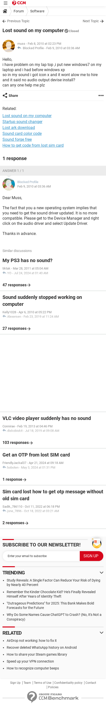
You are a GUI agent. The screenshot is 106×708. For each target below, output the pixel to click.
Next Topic (91, 21)
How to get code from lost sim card (33, 145)
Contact (90, 683)
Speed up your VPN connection (30, 661)
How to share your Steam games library (37, 654)
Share (13, 96)
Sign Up (15, 683)
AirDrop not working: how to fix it (32, 641)
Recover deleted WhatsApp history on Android (42, 647)
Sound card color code (22, 133)
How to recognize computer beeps (33, 668)
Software (37, 11)
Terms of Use (42, 683)
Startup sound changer (22, 121)
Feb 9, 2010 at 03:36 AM (63, 48)
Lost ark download (18, 127)
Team (27, 683)
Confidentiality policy (68, 683)
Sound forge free (17, 139)
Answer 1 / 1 (13, 171)
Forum (19, 11)
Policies (53, 687)
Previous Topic (18, 21)
